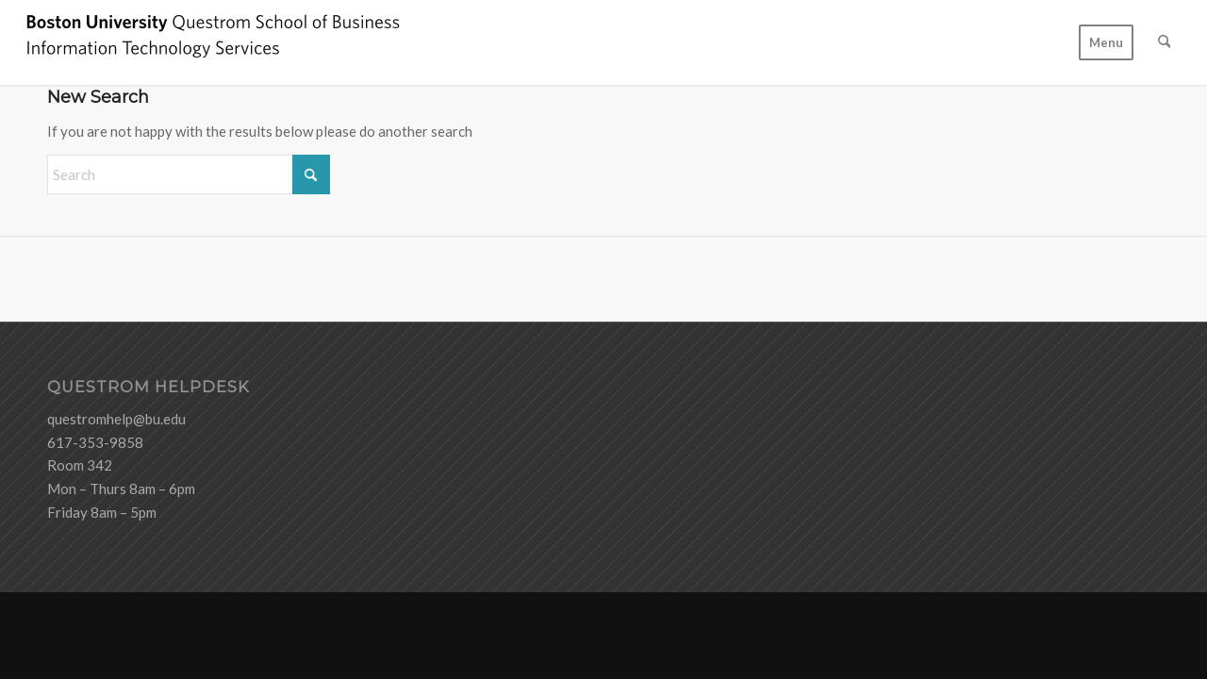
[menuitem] (1106, 42)
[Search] (1164, 42)
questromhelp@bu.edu (116, 418)
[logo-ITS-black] (213, 42)
